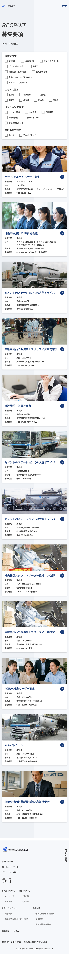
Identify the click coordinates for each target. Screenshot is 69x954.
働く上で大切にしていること (17, 919)
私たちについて (8, 891)
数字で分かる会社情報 (44, 914)
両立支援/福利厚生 (43, 924)
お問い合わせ (7, 861)
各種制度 (36, 908)
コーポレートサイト (10, 867)
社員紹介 (25, 901)
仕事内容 (25, 896)
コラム (16, 931)
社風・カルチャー (9, 908)
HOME (5, 44)
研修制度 (39, 919)
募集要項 (5, 931)
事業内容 (8, 901)
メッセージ (9, 896)
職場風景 (8, 914)
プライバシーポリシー (11, 872)
